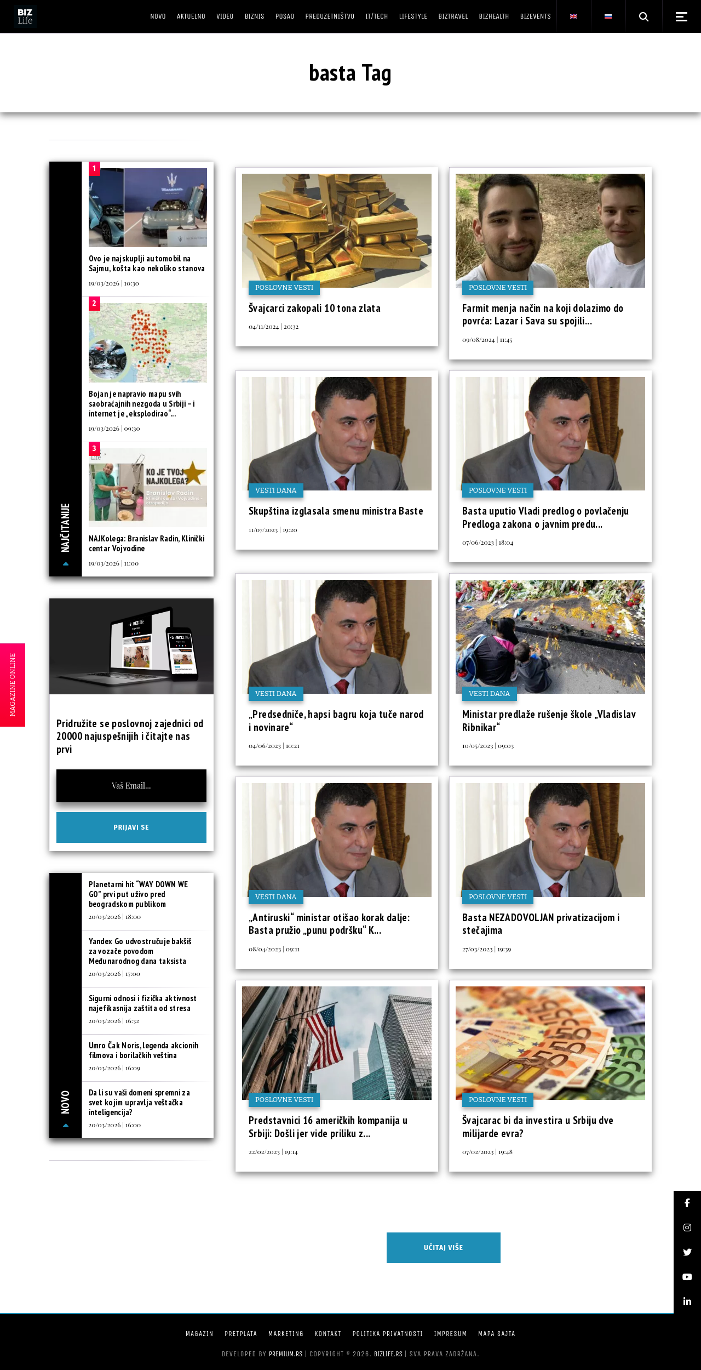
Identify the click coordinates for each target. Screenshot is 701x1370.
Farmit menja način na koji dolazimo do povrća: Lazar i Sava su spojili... (542, 314)
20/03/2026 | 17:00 (114, 973)
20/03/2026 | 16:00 (115, 1124)
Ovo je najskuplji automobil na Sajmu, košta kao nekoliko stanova (147, 263)
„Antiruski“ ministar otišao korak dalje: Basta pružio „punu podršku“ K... (329, 924)
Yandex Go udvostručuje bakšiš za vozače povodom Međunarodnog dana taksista (140, 951)
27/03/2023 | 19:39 (486, 948)
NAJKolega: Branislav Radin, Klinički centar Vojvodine (147, 543)
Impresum (450, 1333)
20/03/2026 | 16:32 (114, 1020)
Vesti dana (276, 490)
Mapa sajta (496, 1333)
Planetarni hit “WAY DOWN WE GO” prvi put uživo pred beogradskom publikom (138, 894)
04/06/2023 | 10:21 (274, 745)
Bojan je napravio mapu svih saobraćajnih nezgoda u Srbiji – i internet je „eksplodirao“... (142, 404)
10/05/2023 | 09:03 (488, 745)
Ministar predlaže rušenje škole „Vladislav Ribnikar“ (548, 720)
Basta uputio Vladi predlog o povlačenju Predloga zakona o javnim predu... (545, 517)
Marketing (286, 1333)
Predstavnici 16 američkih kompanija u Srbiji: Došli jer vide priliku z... (328, 1127)
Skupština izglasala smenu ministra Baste (336, 510)
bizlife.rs (388, 1354)
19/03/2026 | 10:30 (114, 282)
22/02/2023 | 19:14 (273, 1151)
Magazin (200, 1333)
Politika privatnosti (387, 1333)
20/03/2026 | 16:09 (115, 1067)
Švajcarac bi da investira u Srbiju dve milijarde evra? (537, 1127)
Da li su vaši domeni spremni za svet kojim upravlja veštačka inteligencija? (139, 1102)
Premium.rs (286, 1354)
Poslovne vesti (284, 287)
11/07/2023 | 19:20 (273, 529)
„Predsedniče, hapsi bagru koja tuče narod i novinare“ (336, 720)
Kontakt (328, 1333)
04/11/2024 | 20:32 (273, 326)
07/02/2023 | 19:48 (487, 1151)
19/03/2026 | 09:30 (114, 428)
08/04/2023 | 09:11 (274, 948)
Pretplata (241, 1333)
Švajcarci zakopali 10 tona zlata (315, 308)
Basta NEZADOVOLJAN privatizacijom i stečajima (540, 924)
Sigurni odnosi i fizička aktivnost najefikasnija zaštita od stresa (143, 1003)
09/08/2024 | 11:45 (487, 339)
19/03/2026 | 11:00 (114, 562)
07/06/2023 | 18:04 (487, 542)
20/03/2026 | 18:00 (115, 916)
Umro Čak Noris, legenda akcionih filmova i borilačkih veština (144, 1050)
